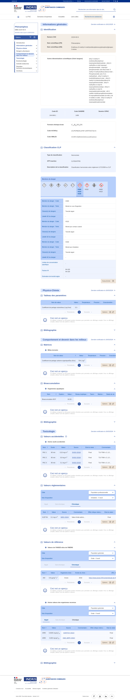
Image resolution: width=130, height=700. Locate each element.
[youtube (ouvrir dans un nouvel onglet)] (100, 696)
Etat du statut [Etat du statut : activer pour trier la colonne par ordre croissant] (89, 447)
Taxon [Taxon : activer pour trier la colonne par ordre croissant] (92, 394)
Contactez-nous (19, 688)
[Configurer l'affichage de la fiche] (30, 37)
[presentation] (76, 125)
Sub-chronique (60, 504)
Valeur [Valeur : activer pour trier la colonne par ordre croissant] (76, 302)
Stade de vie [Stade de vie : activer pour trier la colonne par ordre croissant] (110, 394)
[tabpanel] (78, 240)
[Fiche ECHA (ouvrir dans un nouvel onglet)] (113, 281)
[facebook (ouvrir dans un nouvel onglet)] (94, 696)
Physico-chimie (21, 48)
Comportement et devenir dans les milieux (25, 54)
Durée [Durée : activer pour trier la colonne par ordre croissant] (53, 447)
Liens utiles (74, 16)
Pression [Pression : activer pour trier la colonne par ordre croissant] (96, 302)
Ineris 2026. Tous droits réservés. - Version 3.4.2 (27, 696)
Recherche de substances (93, 16)
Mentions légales (37, 688)
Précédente (70, 312)
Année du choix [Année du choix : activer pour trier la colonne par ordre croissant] (80, 573)
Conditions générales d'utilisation (50, 688)
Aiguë (46, 504)
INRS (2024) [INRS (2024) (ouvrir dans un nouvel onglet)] (65, 517)
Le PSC (28, 16)
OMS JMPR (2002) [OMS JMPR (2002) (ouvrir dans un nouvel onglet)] (69, 638)
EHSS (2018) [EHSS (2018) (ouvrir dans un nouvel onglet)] (76, 452)
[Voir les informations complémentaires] (65, 436)
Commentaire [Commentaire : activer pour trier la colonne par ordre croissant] (106, 447)
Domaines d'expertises (44, 16)
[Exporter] (34, 37)
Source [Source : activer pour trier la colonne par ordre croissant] (76, 447)
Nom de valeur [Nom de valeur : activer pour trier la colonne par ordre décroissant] (58, 355)
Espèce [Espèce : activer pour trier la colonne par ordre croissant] (61, 394)
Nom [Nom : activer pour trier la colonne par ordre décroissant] (48, 394)
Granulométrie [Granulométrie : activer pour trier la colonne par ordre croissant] (107, 302)
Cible (43, 492)
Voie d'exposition (47, 498)
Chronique (75, 504)
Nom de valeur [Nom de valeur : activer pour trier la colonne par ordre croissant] (56, 302)
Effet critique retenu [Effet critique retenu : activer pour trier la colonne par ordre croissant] (94, 512)
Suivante (87, 312)
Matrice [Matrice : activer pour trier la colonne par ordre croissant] (100, 394)
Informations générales (24, 45)
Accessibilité (28, 688)
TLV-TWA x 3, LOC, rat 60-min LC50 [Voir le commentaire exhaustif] (105, 452)
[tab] (44, 189)
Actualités (61, 16)
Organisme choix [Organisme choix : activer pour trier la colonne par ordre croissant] (65, 573)
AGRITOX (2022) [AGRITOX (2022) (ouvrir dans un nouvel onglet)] (68, 633)
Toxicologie (20, 58)
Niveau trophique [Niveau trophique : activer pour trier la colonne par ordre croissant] (80, 394)
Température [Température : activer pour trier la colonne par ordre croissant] (86, 302)
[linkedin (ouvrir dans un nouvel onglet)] (106, 696)
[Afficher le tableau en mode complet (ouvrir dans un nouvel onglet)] (113, 312)
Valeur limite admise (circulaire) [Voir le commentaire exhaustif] (78, 517)
